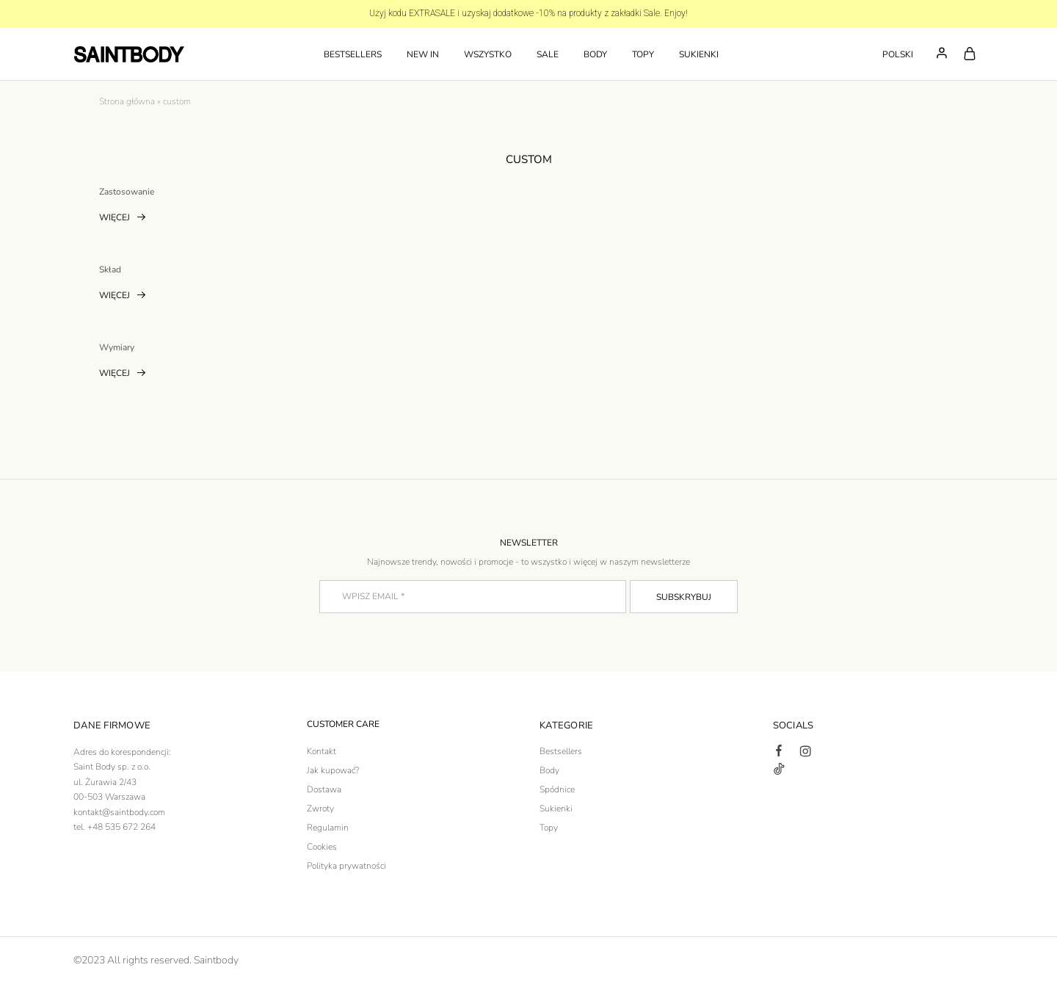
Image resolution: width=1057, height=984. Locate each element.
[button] (900, 54)
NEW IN (423, 54)
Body (549, 770)
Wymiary (116, 347)
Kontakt (321, 751)
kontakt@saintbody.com (119, 811)
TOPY (643, 54)
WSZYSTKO (488, 54)
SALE (548, 54)
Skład (110, 269)
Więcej (123, 218)
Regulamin (328, 827)
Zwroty (320, 808)
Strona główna (127, 101)
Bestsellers (353, 54)
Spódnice (557, 789)
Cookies (322, 847)
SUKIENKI (699, 54)
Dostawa (324, 789)
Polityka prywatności (346, 866)
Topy (549, 827)
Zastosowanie (126, 192)
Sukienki (556, 808)
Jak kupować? (333, 770)
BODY (595, 54)
